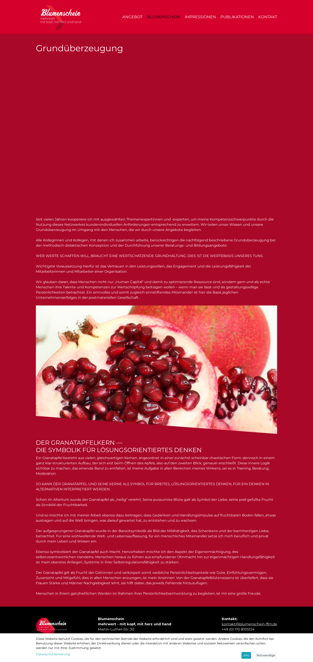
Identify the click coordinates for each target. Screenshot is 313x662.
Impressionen (200, 17)
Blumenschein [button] (163, 17)
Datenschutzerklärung (53, 654)
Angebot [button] (132, 17)
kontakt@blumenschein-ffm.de (249, 624)
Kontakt (267, 17)
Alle (246, 655)
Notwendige (265, 655)
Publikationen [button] (237, 17)
